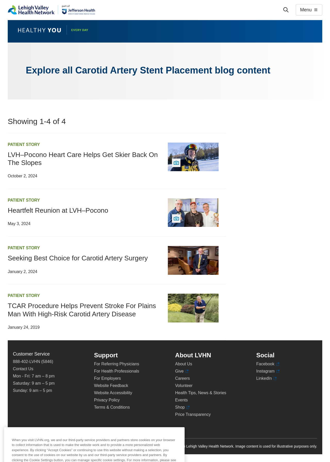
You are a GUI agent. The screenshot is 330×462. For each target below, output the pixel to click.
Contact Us (23, 369)
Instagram (267, 371)
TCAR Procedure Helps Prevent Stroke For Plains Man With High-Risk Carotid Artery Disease (82, 310)
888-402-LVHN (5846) (33, 361)
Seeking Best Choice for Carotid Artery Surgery (78, 258)
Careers (182, 378)
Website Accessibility (113, 393)
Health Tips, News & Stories (200, 393)
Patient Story (24, 144)
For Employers (107, 378)
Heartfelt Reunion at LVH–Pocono (58, 210)
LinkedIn (266, 378)
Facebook (267, 364)
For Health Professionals (116, 371)
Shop (182, 407)
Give (181, 371)
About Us (183, 364)
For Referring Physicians (116, 364)
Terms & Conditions (112, 407)
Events (181, 400)
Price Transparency (193, 414)
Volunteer (184, 385)
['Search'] (286, 9)
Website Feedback (111, 385)
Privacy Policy (107, 400)
